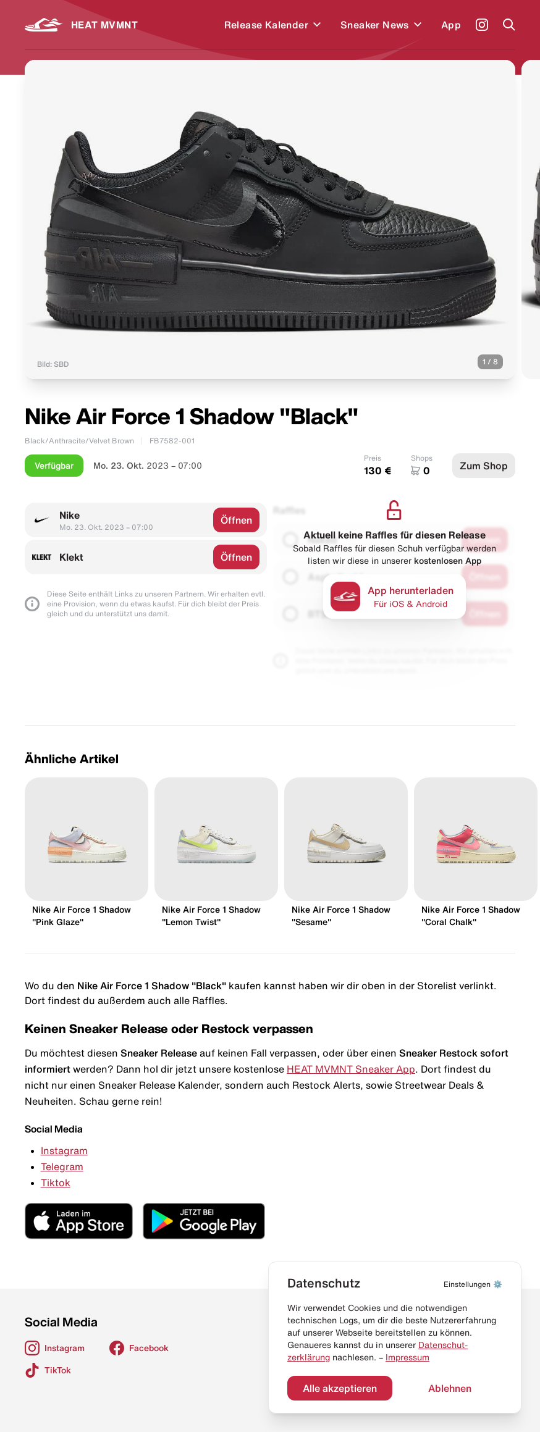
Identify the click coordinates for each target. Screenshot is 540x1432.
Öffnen (236, 520)
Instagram (64, 1150)
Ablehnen (449, 1388)
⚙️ (473, 1284)
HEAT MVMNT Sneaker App (351, 1069)
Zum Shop (484, 466)
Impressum (407, 1357)
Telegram (62, 1166)
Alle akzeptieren (340, 1388)
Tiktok (55, 1182)
